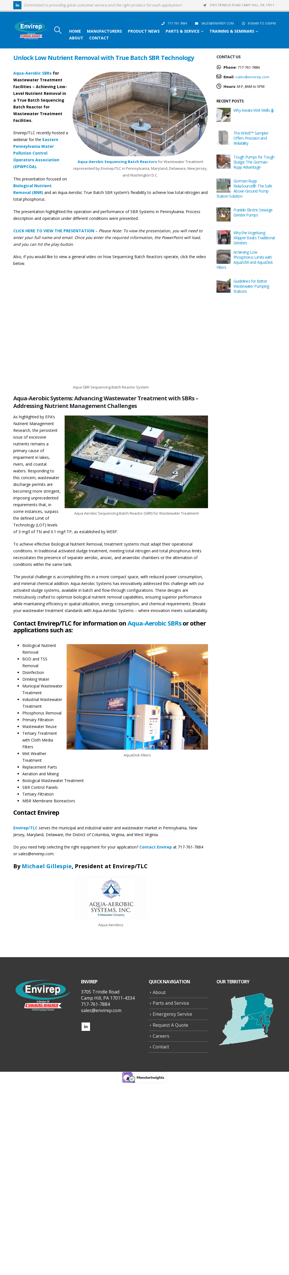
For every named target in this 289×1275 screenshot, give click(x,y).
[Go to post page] (223, 114)
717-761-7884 (173, 23)
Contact (99, 38)
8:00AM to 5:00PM (258, 23)
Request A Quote (170, 1025)
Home (75, 31)
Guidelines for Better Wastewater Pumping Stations (251, 286)
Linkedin (86, 1026)
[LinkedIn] (17, 5)
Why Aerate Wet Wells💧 (253, 110)
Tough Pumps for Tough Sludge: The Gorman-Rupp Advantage (253, 162)
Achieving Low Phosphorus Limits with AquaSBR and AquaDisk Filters (244, 259)
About (76, 38)
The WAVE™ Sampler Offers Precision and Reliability (250, 138)
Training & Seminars (231, 31)
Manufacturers (104, 31)
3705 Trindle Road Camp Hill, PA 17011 (238, 5)
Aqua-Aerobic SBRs (32, 73)
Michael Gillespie (47, 866)
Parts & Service (183, 31)
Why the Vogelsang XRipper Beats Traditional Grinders (254, 237)
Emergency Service (172, 1014)
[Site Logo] (31, 30)
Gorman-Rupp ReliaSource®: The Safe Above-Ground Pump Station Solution (244, 188)
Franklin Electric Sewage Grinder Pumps (252, 212)
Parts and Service (171, 1003)
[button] (57, 30)
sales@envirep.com (214, 23)
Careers (161, 1036)
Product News (144, 31)
